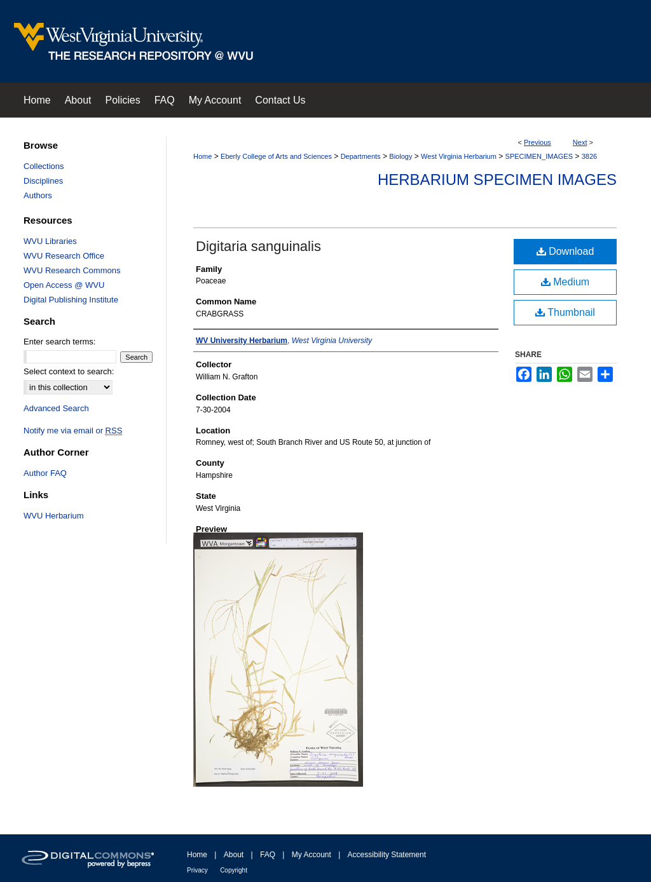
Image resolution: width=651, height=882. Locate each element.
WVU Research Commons (72, 270)
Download (565, 251)
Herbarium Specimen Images (497, 179)
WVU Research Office (64, 256)
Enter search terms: (59, 341)
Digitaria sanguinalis (258, 246)
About (233, 854)
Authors (38, 195)
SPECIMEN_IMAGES (539, 156)
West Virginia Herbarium (459, 156)
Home (202, 156)
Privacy (197, 870)
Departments (361, 156)
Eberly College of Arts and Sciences (276, 156)
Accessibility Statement (387, 854)
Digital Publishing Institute (71, 299)
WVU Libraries (50, 241)
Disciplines (43, 181)
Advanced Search (56, 408)
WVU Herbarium (54, 515)
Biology (400, 156)
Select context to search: (69, 371)
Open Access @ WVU (64, 285)
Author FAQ (45, 473)
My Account (311, 854)
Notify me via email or (73, 430)
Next (580, 142)
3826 (589, 156)
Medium (565, 281)
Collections (44, 166)
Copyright (233, 870)
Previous (537, 142)
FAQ (267, 854)
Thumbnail (565, 312)
